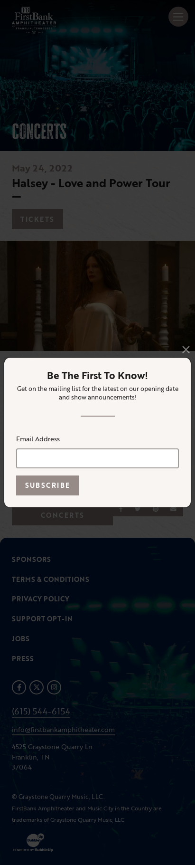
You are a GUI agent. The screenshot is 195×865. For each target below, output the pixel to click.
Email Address (38, 439)
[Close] (186, 349)
